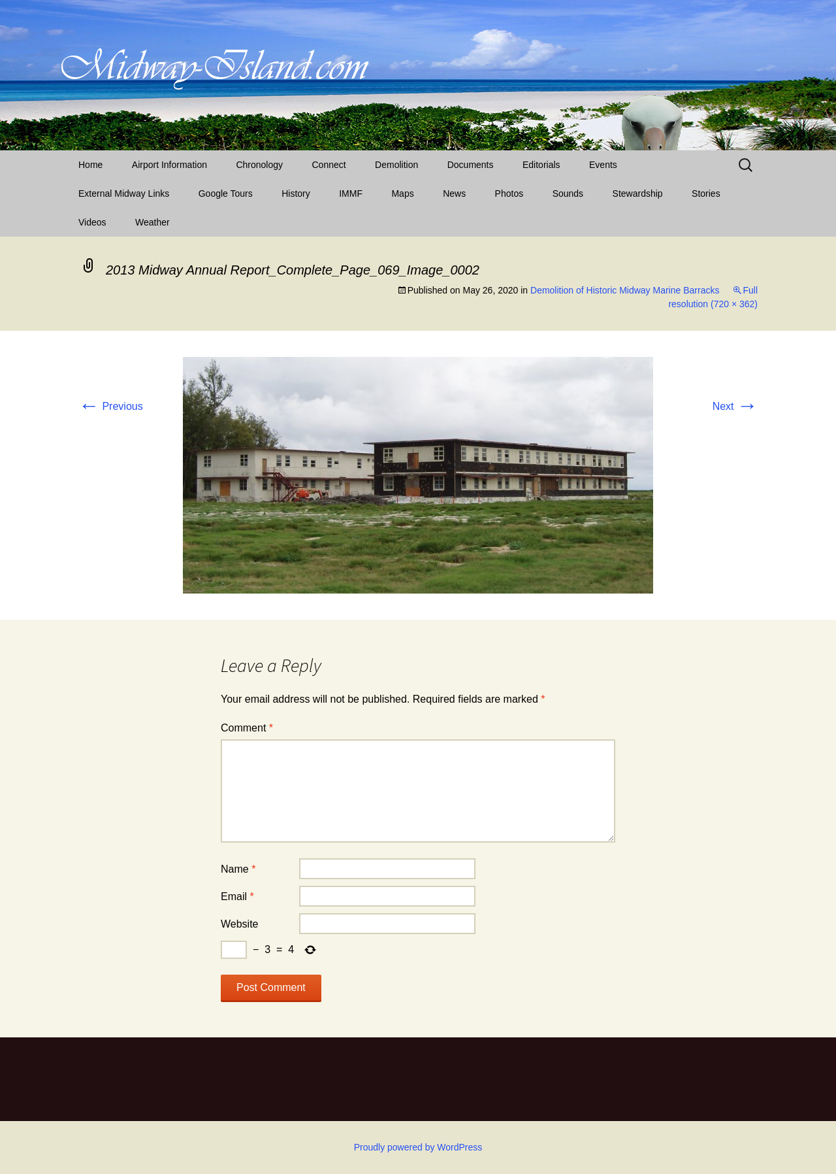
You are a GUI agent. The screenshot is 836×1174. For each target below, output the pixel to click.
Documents (470, 164)
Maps (402, 193)
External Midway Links (123, 193)
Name (238, 869)
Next (735, 406)
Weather (152, 222)
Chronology (259, 164)
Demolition (396, 164)
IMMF (350, 193)
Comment (247, 727)
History (295, 193)
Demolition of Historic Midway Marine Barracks (624, 290)
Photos (509, 193)
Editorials (541, 164)
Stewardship (638, 193)
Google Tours (226, 193)
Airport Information (169, 164)
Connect (329, 164)
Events (603, 164)
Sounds (568, 193)
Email (237, 896)
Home (90, 164)
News (454, 193)
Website (240, 924)
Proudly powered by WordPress (418, 1147)
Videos (92, 222)
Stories (706, 193)
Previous (110, 406)
